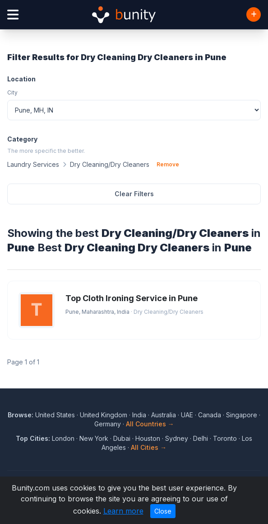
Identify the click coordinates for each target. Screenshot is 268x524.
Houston (147, 438)
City (12, 92)
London (63, 438)
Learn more (123, 510)
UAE (187, 415)
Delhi (200, 438)
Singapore (241, 415)
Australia (163, 415)
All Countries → (150, 424)
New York (93, 438)
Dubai (121, 438)
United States (55, 415)
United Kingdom (103, 415)
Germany (107, 424)
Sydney (176, 438)
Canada (209, 415)
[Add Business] (253, 14)
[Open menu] (12, 14)
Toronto (225, 438)
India (139, 415)
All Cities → (148, 447)
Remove (168, 164)
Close (162, 511)
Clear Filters (134, 194)
